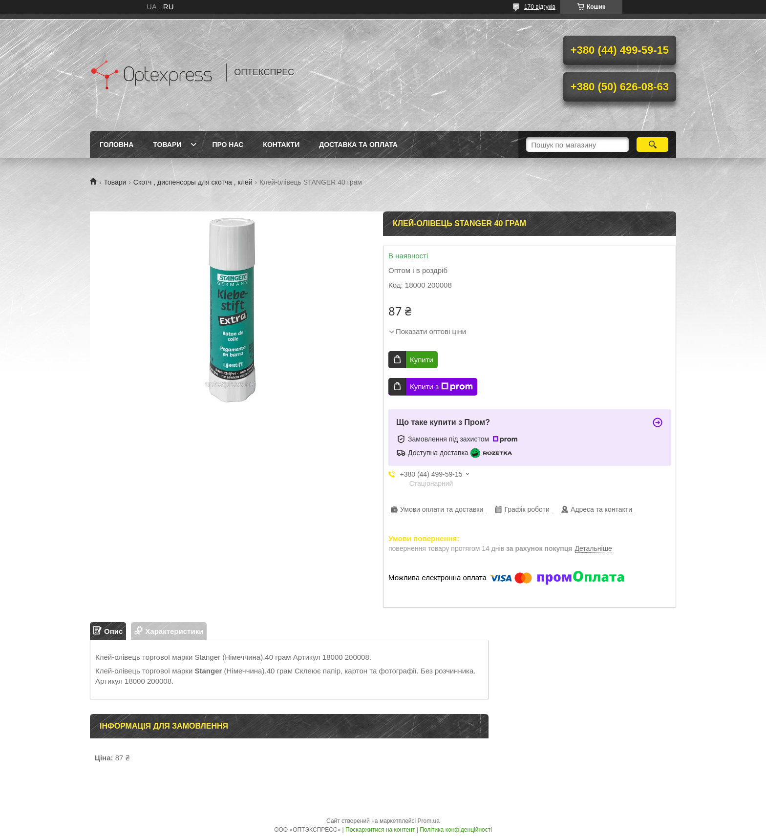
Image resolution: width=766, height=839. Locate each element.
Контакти (281, 144)
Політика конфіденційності (456, 829)
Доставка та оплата (358, 144)
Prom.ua (429, 821)
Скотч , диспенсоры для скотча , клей (193, 182)
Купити (421, 360)
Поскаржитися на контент (380, 829)
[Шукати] (652, 144)
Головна (116, 144)
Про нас (227, 144)
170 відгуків (539, 6)
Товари (167, 144)
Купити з (441, 386)
